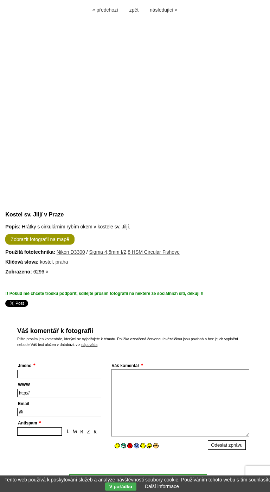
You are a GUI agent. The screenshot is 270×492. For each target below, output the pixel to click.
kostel (46, 262)
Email (23, 403)
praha (62, 262)
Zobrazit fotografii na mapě (40, 239)
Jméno (25, 365)
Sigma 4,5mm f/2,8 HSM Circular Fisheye (134, 252)
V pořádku (120, 486)
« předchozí (105, 10)
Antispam (27, 423)
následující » (164, 10)
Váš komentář (126, 365)
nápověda (89, 344)
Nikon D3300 (71, 252)
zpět (134, 10)
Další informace (162, 486)
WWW (24, 384)
